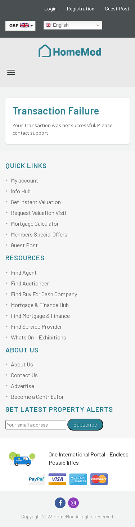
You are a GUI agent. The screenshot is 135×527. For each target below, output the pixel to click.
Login (50, 8)
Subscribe (85, 424)
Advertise (22, 385)
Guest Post (117, 8)
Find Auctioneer (30, 283)
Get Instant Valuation (36, 201)
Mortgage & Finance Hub (40, 304)
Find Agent (24, 272)
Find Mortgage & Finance (40, 315)
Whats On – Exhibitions (38, 337)
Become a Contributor (37, 396)
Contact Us (24, 374)
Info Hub (21, 191)
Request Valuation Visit (39, 212)
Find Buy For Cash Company (44, 293)
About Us (22, 364)
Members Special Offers (39, 234)
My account (24, 180)
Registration (80, 8)
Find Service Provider (36, 326)
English (57, 25)
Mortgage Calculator (35, 223)
